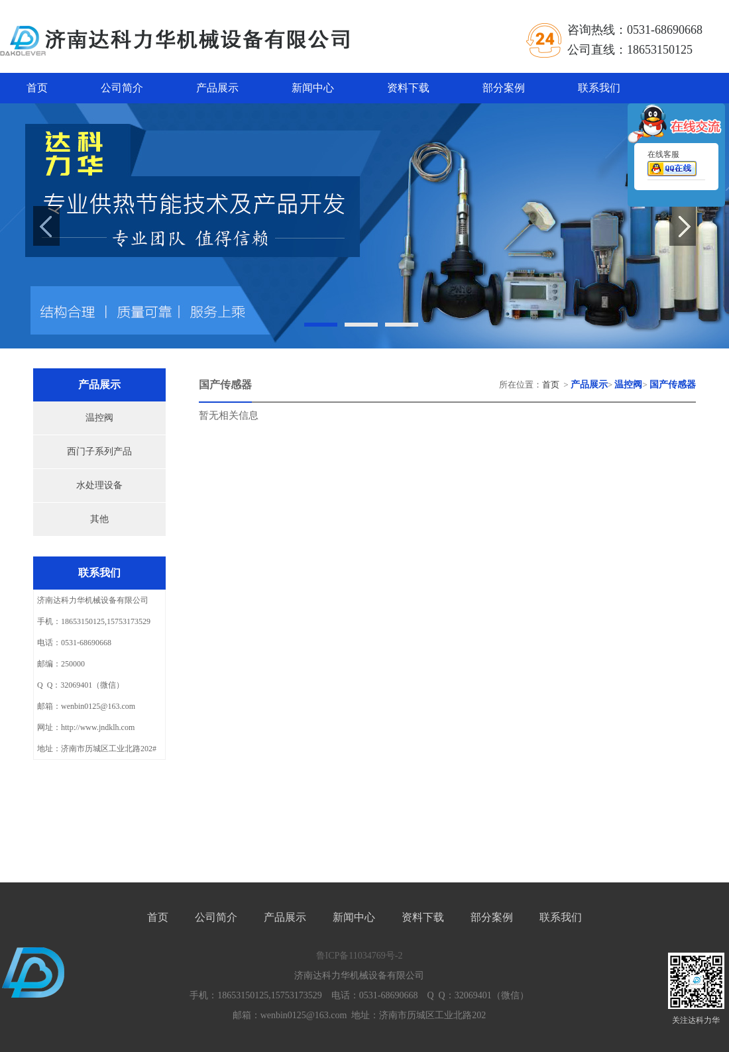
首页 (37, 87)
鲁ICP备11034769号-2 (359, 956)
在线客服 (672, 165)
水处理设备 (99, 485)
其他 (99, 519)
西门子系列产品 (99, 451)
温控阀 (99, 418)
